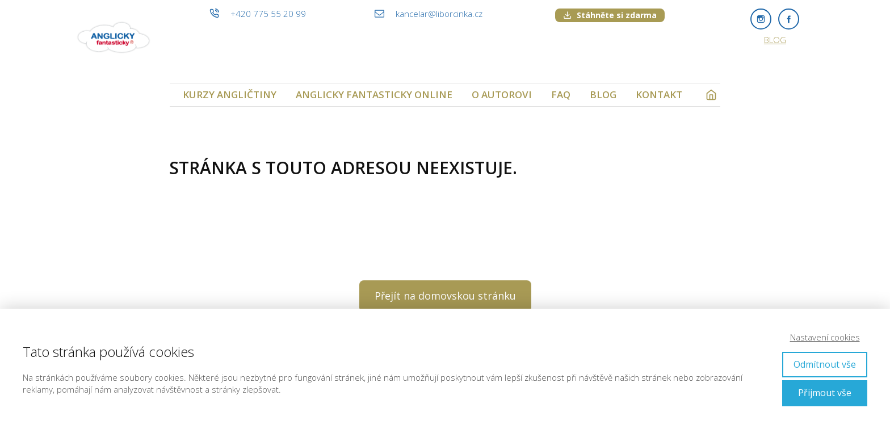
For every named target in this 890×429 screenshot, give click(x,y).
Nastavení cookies (825, 337)
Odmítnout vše (825, 364)
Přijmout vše (824, 392)
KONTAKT (659, 94)
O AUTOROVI (502, 94)
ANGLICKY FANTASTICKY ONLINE (374, 94)
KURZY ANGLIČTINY (229, 94)
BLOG (775, 39)
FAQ (560, 94)
